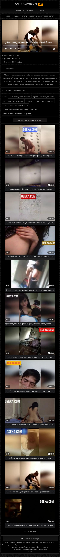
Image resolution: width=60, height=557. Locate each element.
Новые (30, 10)
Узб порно (30, 549)
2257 (30, 552)
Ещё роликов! (30, 531)
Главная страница (30, 539)
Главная (20, 10)
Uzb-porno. (30, 4)
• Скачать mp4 (9, 68)
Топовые (40, 10)
